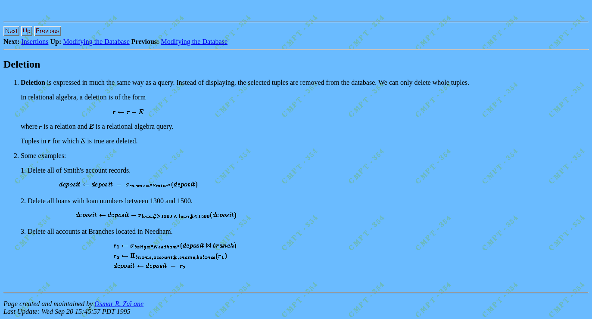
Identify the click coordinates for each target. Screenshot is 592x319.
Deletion (21, 64)
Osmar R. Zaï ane (118, 303)
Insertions (34, 41)
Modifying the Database (96, 41)
